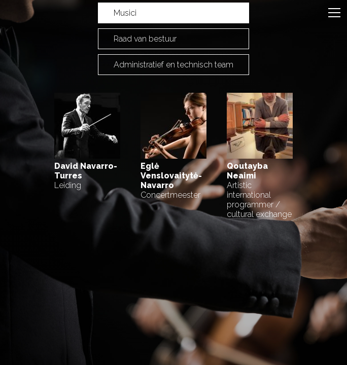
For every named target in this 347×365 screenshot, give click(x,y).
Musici (125, 13)
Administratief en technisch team (173, 64)
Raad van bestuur (145, 39)
